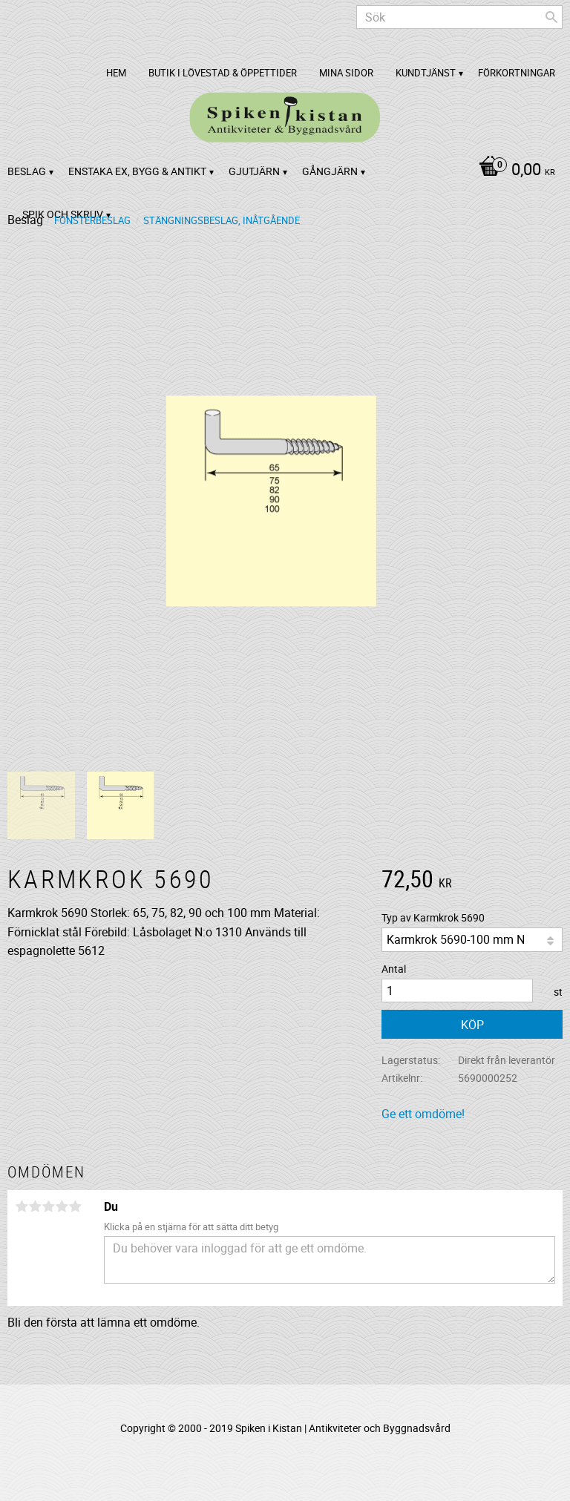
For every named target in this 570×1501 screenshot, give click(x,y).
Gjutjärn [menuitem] (254, 171)
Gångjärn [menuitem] (330, 171)
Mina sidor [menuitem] (346, 72)
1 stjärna (21, 1206)
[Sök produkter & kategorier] (459, 17)
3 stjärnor (48, 1206)
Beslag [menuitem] (26, 171)
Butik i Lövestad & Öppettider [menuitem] (222, 72)
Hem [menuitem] (116, 72)
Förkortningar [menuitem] (516, 72)
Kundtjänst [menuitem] (426, 72)
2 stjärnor (35, 1206)
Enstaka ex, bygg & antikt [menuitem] (137, 171)
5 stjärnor (75, 1206)
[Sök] (551, 17)
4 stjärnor (61, 1206)
